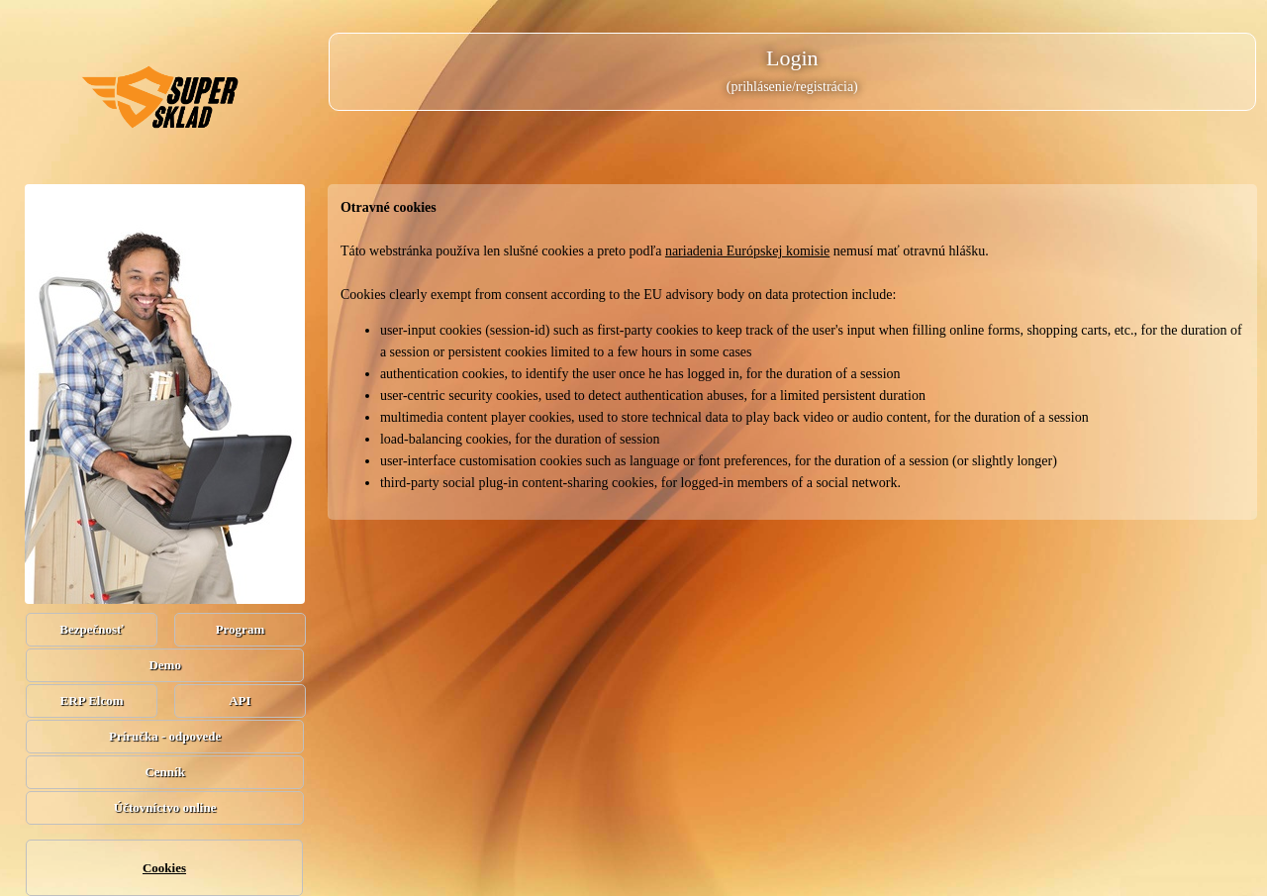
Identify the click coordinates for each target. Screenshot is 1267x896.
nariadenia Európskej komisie (747, 251)
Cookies (164, 867)
